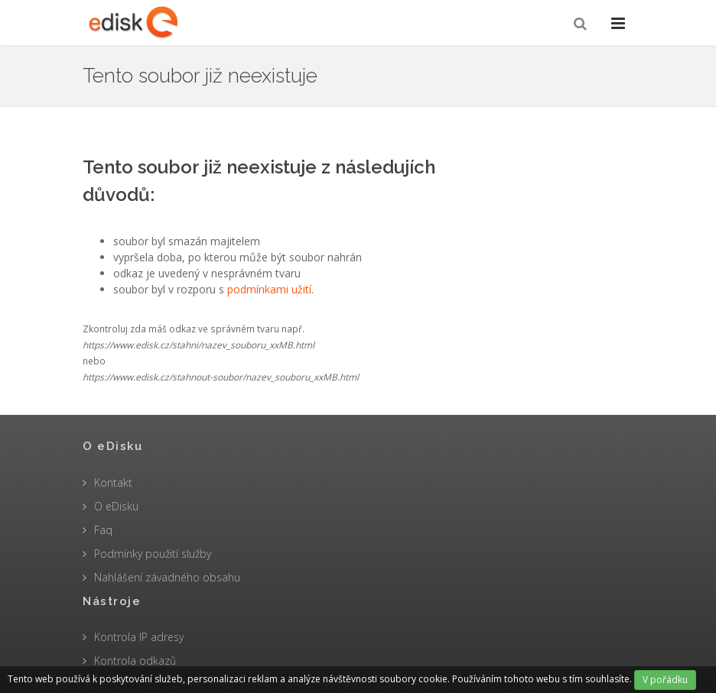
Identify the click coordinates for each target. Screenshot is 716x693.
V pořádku (665, 679)
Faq (103, 530)
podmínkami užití (269, 289)
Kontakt (113, 482)
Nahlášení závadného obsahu (167, 577)
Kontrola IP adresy (139, 637)
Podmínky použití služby (152, 553)
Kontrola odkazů (135, 660)
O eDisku (116, 506)
